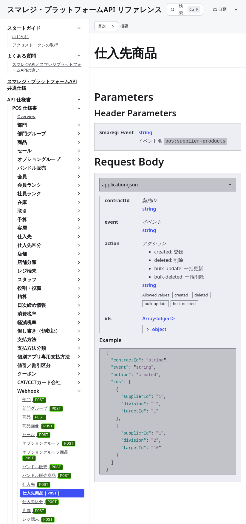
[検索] (185, 10)
